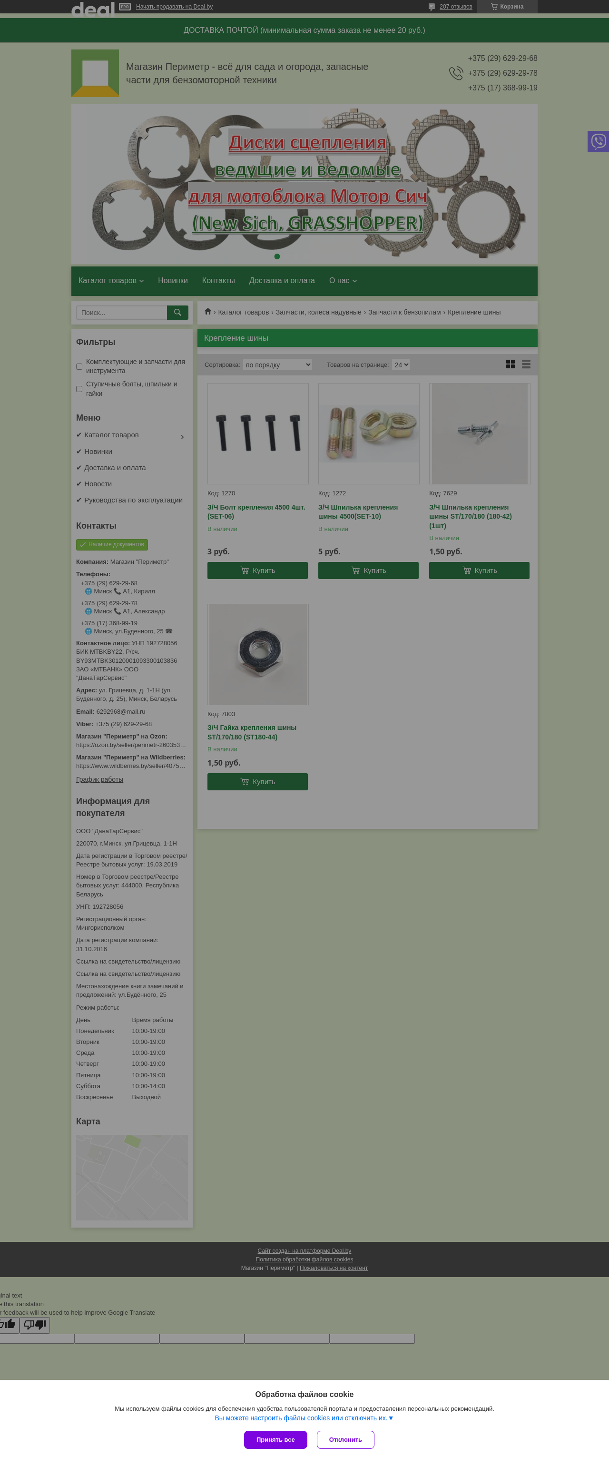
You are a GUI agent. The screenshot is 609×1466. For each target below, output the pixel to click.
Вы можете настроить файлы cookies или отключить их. (301, 1418)
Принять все (275, 1439)
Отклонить (345, 1439)
